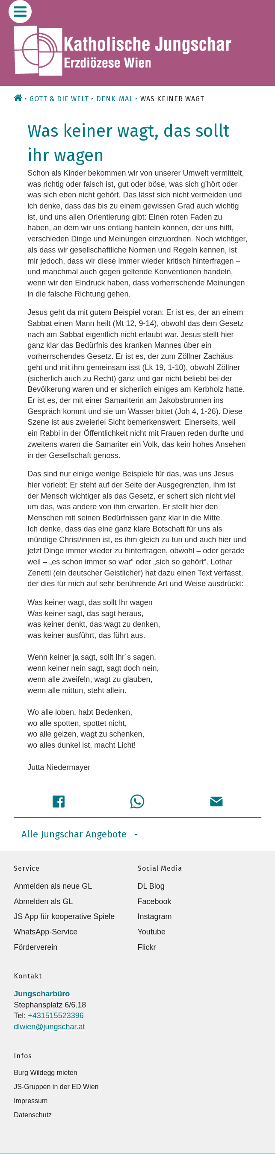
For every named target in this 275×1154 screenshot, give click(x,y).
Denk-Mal (114, 99)
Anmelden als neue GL (53, 886)
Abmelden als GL (43, 901)
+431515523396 (56, 1015)
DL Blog (151, 886)
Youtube (152, 932)
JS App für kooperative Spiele (64, 916)
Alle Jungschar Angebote (79, 834)
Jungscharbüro (42, 994)
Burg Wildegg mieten (45, 1072)
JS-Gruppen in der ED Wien (56, 1086)
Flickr (147, 947)
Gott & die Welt (59, 99)
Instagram (155, 916)
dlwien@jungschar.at (49, 1026)
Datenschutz (33, 1115)
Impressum (30, 1100)
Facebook (155, 901)
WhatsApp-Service (45, 932)
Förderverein (35, 947)
